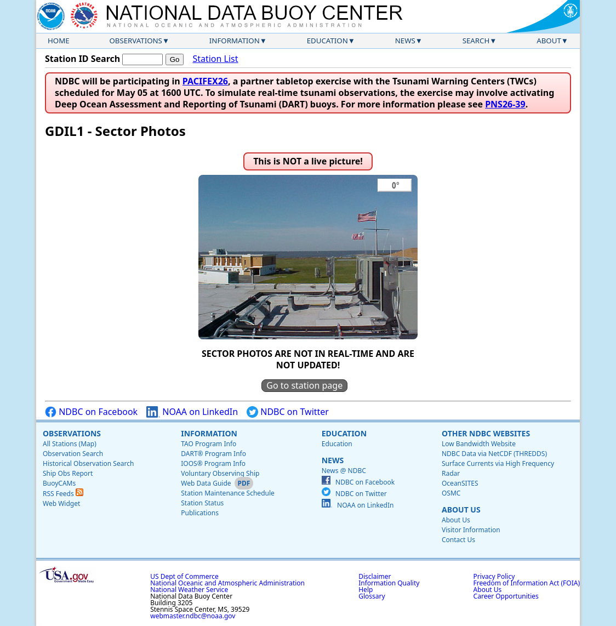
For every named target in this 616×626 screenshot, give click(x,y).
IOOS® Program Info (213, 463)
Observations (135, 40)
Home (59, 40)
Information (234, 40)
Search (476, 40)
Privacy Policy (494, 576)
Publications (200, 512)
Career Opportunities (506, 596)
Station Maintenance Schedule (228, 493)
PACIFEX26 (205, 81)
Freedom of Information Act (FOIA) (527, 583)
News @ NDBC (344, 470)
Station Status (202, 503)
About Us (461, 509)
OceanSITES (460, 483)
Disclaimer (374, 576)
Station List (215, 59)
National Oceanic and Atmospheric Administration (227, 583)
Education (327, 40)
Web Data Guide (206, 483)
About (549, 40)
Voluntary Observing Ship (220, 473)
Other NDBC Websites (486, 433)
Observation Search (73, 453)
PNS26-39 (505, 104)
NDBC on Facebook (91, 412)
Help (365, 589)
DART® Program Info (213, 453)
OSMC (451, 493)
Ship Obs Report (68, 473)
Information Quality (388, 583)
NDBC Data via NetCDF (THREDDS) (494, 453)
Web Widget (61, 503)
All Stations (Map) (69, 443)
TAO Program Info (208, 443)
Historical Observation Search (88, 463)
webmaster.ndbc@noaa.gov (192, 616)
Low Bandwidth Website (479, 443)
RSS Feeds (63, 493)
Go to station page (304, 385)
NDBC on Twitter (288, 412)
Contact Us (458, 539)
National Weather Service (189, 589)
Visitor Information (471, 529)
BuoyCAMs (59, 483)
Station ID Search (82, 59)
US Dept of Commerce (184, 576)
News (405, 40)
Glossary (371, 596)
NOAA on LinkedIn (192, 412)
